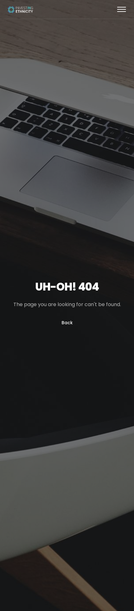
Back (67, 323)
